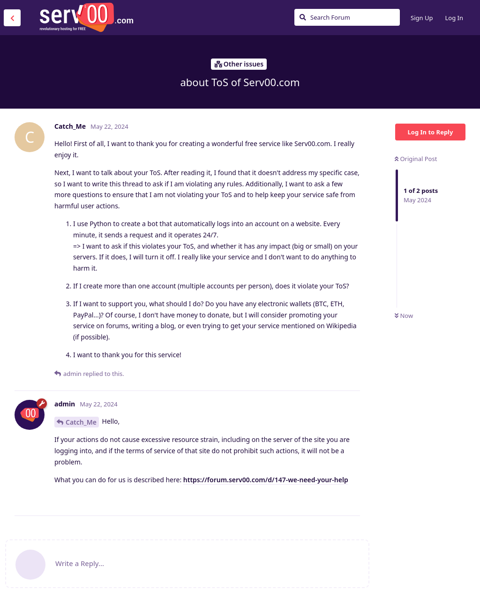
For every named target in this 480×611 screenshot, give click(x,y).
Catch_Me (81, 422)
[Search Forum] (347, 17)
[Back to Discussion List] (12, 17)
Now (404, 315)
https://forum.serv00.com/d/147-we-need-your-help (265, 479)
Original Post (416, 159)
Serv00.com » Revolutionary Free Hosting (86, 17)
